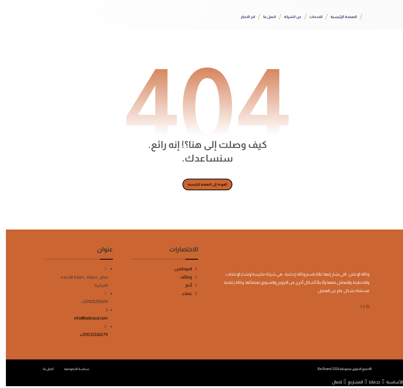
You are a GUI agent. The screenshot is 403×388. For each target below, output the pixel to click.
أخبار (185, 285)
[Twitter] (361, 306)
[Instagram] (355, 306)
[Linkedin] (358, 306)
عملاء (184, 293)
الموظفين (180, 269)
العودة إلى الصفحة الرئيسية (201, 184)
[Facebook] (362, 306)
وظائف (183, 277)
